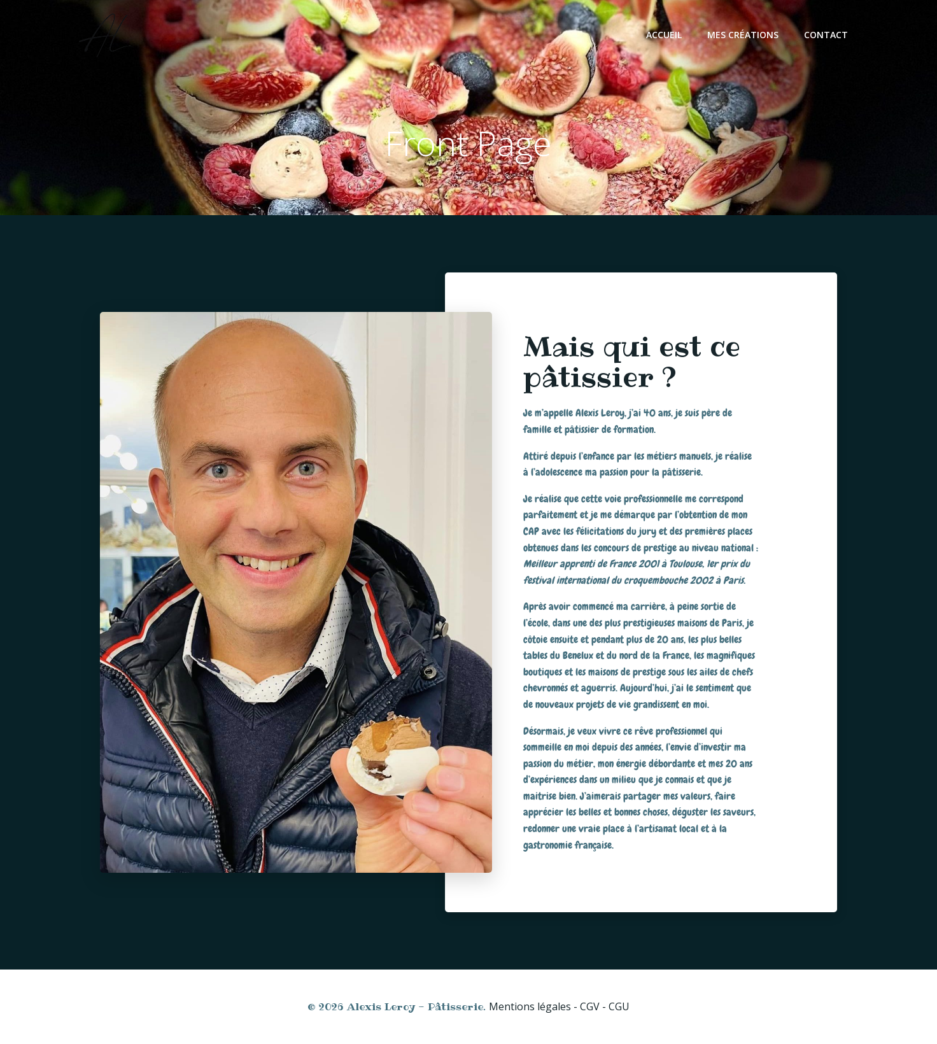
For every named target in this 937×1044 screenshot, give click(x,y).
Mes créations (742, 35)
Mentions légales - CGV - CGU (559, 1006)
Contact (826, 35)
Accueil (664, 35)
